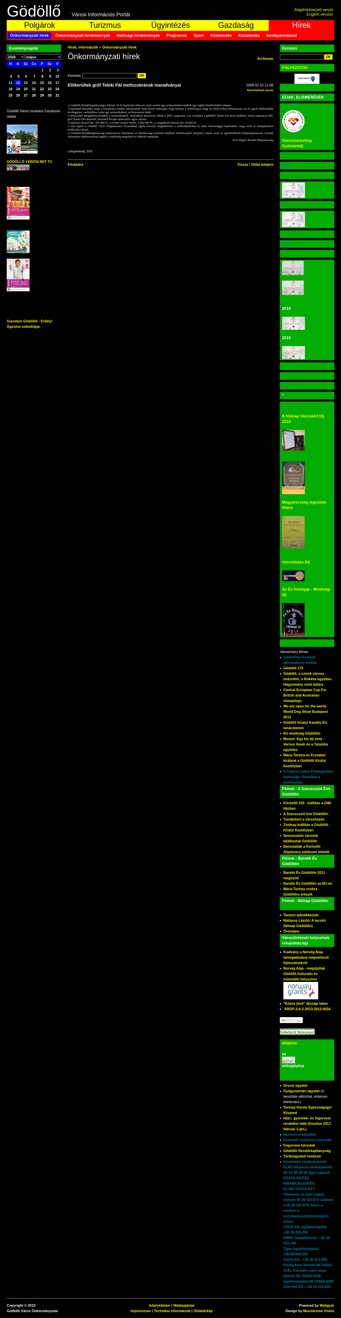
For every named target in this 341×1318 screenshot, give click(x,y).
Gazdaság (236, 25)
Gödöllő (34, 11)
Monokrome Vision (318, 1311)
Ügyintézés (170, 25)
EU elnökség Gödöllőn (302, 733)
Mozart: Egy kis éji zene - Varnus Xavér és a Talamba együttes (305, 744)
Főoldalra (75, 164)
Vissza (242, 164)
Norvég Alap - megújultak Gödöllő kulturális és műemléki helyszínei (304, 973)
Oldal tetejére (262, 164)
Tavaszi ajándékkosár (301, 915)
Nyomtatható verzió (260, 90)
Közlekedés (221, 35)
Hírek (301, 25)
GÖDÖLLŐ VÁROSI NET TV (29, 162)
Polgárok (39, 25)
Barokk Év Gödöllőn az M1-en (307, 883)
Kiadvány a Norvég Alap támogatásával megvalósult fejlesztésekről (306, 957)
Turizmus (105, 25)
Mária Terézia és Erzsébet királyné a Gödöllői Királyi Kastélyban (304, 760)
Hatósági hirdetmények (138, 35)
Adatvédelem (159, 1305)
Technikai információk (172, 1311)
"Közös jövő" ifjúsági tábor (305, 1003)
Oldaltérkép (203, 1311)
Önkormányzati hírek (29, 35)
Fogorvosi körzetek (299, 1145)
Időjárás (289, 1043)
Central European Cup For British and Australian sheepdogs (305, 695)
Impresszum (140, 1311)
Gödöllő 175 (293, 668)
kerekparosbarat (281, 35)
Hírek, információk (83, 47)
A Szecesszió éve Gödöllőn (305, 814)
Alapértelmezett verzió (313, 10)
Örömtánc (291, 931)
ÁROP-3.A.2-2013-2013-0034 (307, 1009)
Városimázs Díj (296, 562)
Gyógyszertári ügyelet (301, 1091)
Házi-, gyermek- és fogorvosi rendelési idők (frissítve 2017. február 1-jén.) (307, 1123)
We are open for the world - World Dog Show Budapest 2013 (305, 711)
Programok (176, 35)
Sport (199, 35)
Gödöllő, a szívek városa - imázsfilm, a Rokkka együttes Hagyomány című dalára (307, 679)
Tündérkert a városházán (303, 819)
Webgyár (326, 1305)
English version (320, 14)
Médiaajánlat (184, 1305)
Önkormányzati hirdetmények (82, 35)
